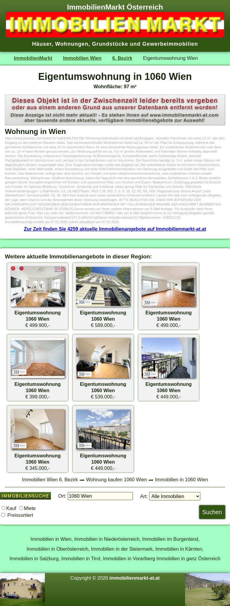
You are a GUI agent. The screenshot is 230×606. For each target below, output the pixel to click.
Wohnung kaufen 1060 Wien (116, 479)
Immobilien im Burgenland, (170, 539)
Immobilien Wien (82, 58)
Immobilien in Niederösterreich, (107, 539)
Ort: (62, 496)
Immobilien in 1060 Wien (181, 479)
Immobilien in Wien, (52, 539)
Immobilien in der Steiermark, (122, 549)
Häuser (42, 44)
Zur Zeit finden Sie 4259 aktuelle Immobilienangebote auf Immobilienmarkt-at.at (115, 229)
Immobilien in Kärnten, (179, 549)
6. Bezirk (122, 58)
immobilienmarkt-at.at (134, 578)
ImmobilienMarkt (33, 58)
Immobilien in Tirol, (81, 558)
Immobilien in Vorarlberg (129, 558)
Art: (144, 496)
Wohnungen (71, 44)
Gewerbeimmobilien (170, 44)
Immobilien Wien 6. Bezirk (50, 479)
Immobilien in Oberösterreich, (58, 549)
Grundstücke (110, 44)
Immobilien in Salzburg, (35, 558)
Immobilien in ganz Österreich (188, 558)
